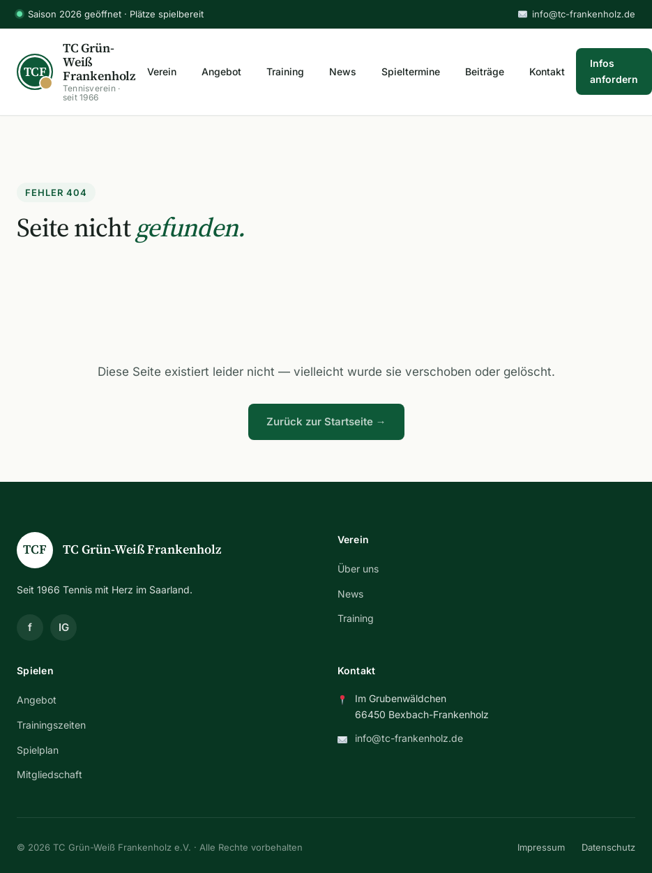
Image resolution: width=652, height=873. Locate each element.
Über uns (358, 569)
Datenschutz (608, 847)
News (342, 71)
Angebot (221, 71)
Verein (161, 71)
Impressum (541, 847)
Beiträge (484, 71)
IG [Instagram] (64, 627)
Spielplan (38, 750)
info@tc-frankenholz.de (576, 14)
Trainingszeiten (51, 725)
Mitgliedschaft (49, 774)
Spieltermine (410, 71)
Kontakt (547, 71)
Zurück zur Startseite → (326, 421)
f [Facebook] (30, 627)
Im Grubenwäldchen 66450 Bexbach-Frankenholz (422, 706)
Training (285, 71)
